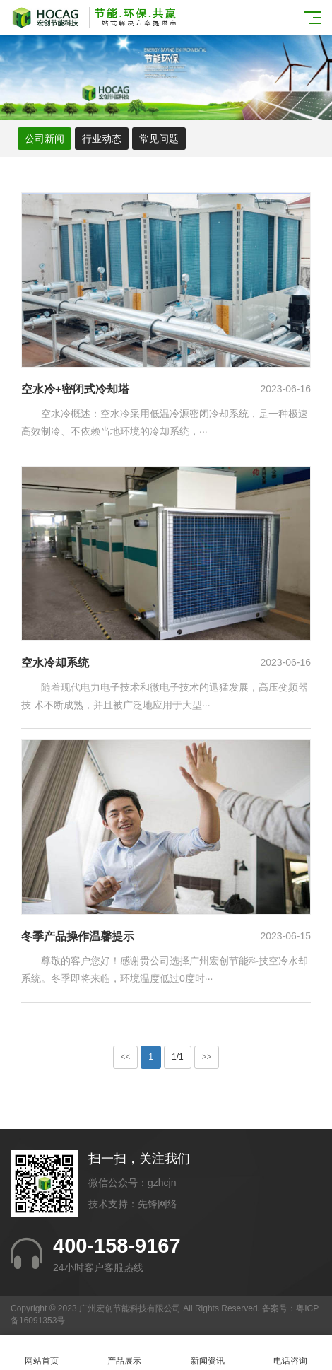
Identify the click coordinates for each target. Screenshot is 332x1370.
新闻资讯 (207, 1353)
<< (126, 1057)
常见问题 (159, 138)
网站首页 (41, 1353)
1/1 (178, 1057)
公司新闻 (44, 138)
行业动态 (101, 138)
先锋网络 (157, 1204)
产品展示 (125, 1353)
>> (207, 1057)
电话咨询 (291, 1353)
